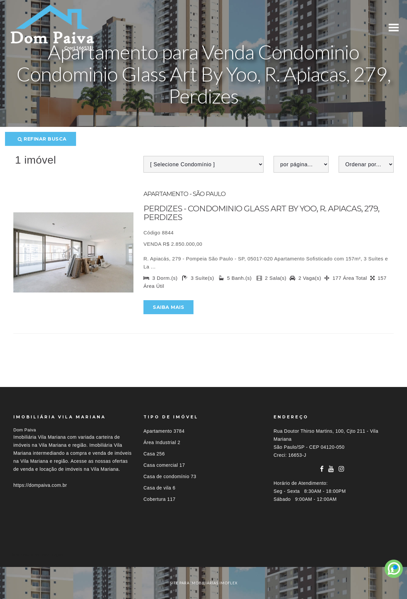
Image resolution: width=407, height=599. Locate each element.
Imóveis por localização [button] (40, 555)
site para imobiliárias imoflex (204, 583)
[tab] (203, 554)
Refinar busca (42, 139)
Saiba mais (168, 307)
